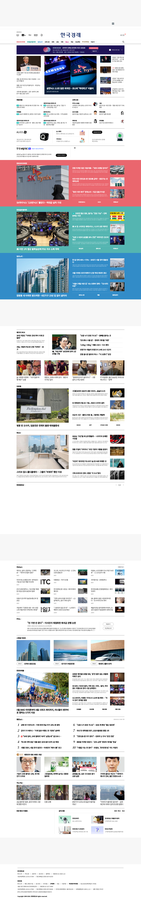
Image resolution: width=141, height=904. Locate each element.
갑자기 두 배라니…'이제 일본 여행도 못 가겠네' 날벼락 (40, 730)
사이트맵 (45, 884)
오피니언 (47, 42)
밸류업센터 (115, 295)
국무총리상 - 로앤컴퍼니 (99, 580)
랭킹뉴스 (19, 719)
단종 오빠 (47, 802)
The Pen (20, 783)
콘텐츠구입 (30, 884)
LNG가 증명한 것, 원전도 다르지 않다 (29, 114)
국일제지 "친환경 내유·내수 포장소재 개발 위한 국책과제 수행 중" (27, 608)
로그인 (122, 35)
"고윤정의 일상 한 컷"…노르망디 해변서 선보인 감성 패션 (64, 608)
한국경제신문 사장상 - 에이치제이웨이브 (65, 590)
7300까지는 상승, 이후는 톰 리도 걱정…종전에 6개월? (55, 124)
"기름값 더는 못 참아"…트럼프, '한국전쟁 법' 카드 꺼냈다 (97, 747)
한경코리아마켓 (21, 42)
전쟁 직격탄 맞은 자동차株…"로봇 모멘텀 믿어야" (90, 168)
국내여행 (91, 709)
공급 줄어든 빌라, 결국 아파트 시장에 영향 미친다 (28, 803)
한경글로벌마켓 (31, 42)
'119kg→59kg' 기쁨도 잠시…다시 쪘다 (94, 345)
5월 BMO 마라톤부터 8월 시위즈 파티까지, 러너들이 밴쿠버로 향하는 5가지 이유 (43, 711)
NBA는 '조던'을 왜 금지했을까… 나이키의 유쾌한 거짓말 (89, 437)
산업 (57, 42)
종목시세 (98, 248)
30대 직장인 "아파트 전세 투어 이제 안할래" (30, 336)
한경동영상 (20, 485)
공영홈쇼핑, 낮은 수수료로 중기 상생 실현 (83, 775)
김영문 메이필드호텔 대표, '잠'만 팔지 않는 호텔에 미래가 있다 (90, 675)
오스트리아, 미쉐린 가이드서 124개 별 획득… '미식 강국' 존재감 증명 (89, 699)
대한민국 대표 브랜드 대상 (33, 754)
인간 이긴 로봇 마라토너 (106, 123)
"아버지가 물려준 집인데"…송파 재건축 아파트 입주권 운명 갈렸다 (111, 803)
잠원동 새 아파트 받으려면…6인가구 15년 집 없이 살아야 (42, 295)
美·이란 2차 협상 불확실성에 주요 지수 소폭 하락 (38, 249)
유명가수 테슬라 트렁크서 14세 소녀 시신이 (95, 349)
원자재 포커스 (47, 112)
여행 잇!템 (117, 709)
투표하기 (108, 624)
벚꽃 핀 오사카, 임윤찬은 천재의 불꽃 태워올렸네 (38, 425)
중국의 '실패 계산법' (105, 114)
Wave (67, 42)
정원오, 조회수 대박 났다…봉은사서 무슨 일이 (56, 378)
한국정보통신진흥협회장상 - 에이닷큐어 (102, 590)
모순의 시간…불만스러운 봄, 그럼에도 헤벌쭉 (88, 415)
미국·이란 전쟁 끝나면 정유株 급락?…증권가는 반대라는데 (90, 180)
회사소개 (19, 874)
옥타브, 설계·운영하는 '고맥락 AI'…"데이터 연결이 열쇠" (26, 571)
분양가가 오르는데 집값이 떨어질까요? (83, 803)
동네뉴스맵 (81, 295)
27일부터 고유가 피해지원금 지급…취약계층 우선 (118, 91)
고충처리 (34, 874)
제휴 (26, 884)
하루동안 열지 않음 (115, 50)
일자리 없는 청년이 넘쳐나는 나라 (82, 114)
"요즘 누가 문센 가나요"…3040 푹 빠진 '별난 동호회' (96, 725)
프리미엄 (86, 42)
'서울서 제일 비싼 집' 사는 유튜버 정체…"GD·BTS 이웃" (90, 285)
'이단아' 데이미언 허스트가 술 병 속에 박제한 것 (89, 461)
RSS (58, 884)
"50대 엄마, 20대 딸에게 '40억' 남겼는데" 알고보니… (41, 736)
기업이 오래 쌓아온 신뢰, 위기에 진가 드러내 (28, 775)
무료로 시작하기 (61, 155)
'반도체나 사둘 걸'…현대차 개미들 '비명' (94, 340)
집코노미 (40, 42)
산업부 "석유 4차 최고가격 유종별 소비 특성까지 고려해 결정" (118, 81)
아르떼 (19, 386)
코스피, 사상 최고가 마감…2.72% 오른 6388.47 (65, 571)
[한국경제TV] (24, 35)
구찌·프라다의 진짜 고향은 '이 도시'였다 (86, 473)
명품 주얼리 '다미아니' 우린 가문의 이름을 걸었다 (89, 449)
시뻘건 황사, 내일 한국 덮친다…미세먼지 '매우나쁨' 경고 (41, 747)
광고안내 (41, 874)
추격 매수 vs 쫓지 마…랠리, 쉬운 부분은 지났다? (29, 124)
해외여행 (104, 709)
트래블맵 (79, 709)
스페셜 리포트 (21, 638)
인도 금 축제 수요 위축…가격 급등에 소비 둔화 (55, 115)
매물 (98, 295)
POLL (19, 619)
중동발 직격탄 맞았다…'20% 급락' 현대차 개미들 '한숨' (96, 742)
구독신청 (27, 874)
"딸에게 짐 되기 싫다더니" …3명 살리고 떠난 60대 (83, 378)
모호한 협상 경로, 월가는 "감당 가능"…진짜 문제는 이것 (55, 106)
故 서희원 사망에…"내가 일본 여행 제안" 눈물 (28, 378)
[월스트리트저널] (30, 35)
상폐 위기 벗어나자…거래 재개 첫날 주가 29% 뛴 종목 (40, 725)
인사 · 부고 (117, 811)
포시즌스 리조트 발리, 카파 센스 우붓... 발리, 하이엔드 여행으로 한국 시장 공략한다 (90, 687)
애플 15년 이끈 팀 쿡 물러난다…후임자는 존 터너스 (28, 86)
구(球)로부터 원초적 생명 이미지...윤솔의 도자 (88, 391)
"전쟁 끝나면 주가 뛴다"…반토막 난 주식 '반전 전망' (95, 736)
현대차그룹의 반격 (101, 663)
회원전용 (19, 100)
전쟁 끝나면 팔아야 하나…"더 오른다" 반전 (95, 354)
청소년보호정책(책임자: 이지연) (88, 884)
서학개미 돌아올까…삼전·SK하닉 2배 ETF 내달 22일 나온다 (28, 93)
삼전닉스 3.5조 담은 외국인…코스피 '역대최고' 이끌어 (70, 88)
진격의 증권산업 (26, 663)
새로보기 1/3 (120, 567)
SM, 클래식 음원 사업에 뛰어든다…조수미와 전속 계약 (101, 599)
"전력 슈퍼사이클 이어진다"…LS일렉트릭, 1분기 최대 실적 (64, 599)
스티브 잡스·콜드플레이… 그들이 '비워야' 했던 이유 (39, 471)
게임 (72, 42)
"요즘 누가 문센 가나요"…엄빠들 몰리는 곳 (95, 335)
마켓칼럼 (19, 112)
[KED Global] (36, 35)
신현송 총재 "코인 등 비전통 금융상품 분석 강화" (28, 74)
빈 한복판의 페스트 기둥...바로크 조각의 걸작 (88, 403)
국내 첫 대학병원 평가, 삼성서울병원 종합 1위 (93, 730)
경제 (53, 42)
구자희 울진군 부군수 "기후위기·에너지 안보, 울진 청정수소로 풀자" (111, 776)
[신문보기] (18, 35)
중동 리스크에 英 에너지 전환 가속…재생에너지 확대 (29, 106)
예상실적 (81, 248)
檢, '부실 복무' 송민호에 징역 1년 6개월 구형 (64, 352)
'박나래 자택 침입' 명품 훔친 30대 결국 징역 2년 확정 (40, 742)
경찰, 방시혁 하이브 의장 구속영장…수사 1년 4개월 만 (28, 80)
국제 (62, 42)
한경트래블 (20, 670)
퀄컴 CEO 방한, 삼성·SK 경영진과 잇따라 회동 (118, 70)
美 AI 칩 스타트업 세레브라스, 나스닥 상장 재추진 (90, 226)
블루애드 (48, 874)
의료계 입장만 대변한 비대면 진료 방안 (82, 124)
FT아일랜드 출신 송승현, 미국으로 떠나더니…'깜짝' (112, 378)
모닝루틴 (77, 42)
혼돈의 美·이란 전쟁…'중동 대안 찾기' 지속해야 (111, 106)
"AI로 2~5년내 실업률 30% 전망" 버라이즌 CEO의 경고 (90, 238)
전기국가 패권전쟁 (64, 663)
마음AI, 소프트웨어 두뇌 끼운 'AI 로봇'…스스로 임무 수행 (102, 571)
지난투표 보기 (108, 628)
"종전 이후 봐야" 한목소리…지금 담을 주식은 (88, 192)
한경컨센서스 (82, 202)
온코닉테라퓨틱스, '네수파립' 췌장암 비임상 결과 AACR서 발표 (28, 590)
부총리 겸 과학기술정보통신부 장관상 (27, 599)
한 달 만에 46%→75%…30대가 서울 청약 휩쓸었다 (90, 261)
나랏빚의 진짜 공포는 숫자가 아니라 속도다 (82, 106)
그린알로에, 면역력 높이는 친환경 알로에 (56, 775)
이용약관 (64, 884)
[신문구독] (42, 35)
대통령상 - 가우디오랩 (61, 580)
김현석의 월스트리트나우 (50, 103)
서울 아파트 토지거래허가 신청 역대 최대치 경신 (89, 273)
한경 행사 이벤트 (22, 811)
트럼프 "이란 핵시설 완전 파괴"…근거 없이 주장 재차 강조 (118, 59)
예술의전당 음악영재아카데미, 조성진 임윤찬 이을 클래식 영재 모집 (102, 608)
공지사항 (62, 811)
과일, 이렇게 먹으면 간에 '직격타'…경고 (30, 348)
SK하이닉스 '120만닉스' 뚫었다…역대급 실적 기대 (39, 202)
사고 (123, 811)
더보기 (93, 42)
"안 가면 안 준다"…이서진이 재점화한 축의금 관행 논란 (51, 622)
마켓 (115, 202)
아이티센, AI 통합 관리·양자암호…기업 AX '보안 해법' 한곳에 (28, 581)
